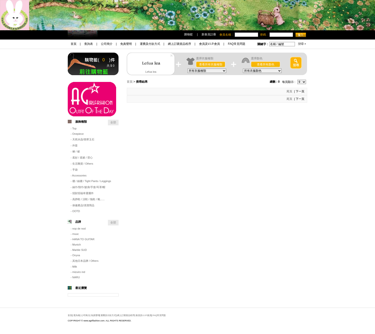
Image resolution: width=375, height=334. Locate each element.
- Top (73, 128)
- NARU (75, 277)
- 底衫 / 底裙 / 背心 (82, 157)
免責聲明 (126, 44)
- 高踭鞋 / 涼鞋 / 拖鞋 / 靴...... (88, 199)
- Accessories (78, 175)
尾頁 (289, 91)
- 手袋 (74, 169)
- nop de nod (78, 228)
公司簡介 (106, 44)
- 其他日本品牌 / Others (84, 260)
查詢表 (88, 44)
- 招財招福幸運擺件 (82, 193)
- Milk (74, 266)
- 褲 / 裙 (75, 151)
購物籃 (188, 34)
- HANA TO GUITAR (82, 239)
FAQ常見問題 (236, 44)
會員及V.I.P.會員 (209, 44)
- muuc (75, 233)
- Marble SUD (79, 249)
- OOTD (75, 211)
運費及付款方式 (150, 44)
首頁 (73, 44)
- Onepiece (77, 133)
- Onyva (75, 255)
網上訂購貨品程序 (179, 44)
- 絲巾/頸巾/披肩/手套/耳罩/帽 (88, 187)
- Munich (76, 244)
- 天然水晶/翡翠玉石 (82, 139)
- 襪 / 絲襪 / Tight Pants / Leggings (91, 181)
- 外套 (74, 145)
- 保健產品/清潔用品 (82, 205)
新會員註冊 (209, 34)
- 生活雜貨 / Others (82, 163)
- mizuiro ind (78, 271)
